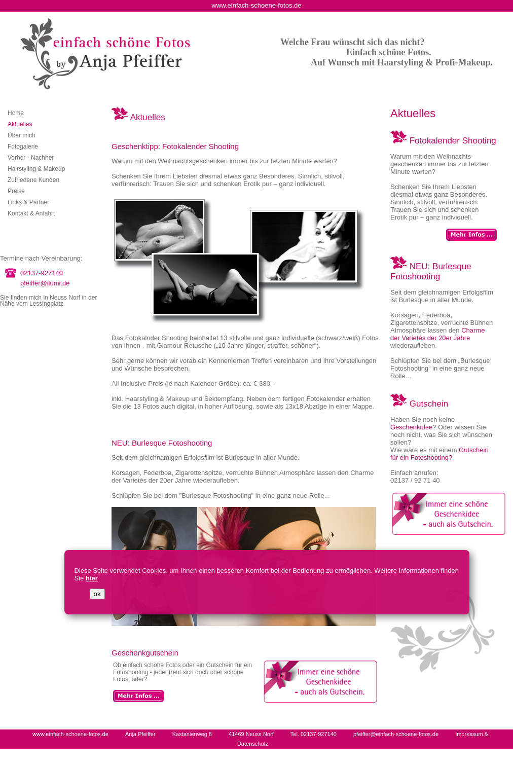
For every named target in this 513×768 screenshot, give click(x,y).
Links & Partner (28, 202)
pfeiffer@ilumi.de (45, 283)
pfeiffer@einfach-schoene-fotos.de (395, 734)
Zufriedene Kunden (33, 180)
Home (16, 113)
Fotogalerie (23, 146)
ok (97, 594)
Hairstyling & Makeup (36, 168)
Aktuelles (20, 124)
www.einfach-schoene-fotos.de (70, 734)
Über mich (21, 135)
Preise (16, 191)
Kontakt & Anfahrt (31, 213)
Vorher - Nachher (31, 157)
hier (92, 578)
